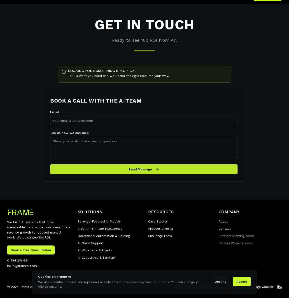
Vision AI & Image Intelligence (100, 228)
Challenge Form (160, 236)
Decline (220, 281)
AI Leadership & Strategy (97, 257)
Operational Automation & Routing (104, 236)
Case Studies (158, 221)
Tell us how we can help (68, 133)
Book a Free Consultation (31, 250)
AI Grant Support (91, 243)
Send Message (142, 169)
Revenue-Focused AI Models (99, 221)
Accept (241, 281)
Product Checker (160, 228)
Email (53, 112)
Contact (225, 228)
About (223, 221)
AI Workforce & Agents (95, 250)
